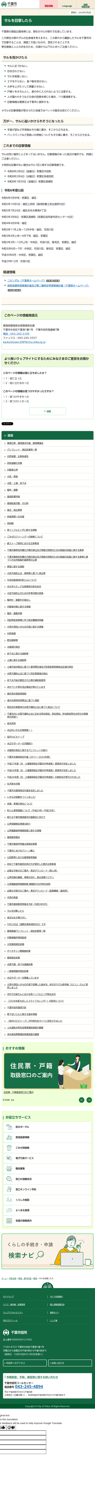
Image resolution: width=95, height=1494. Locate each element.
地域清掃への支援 (15, 516)
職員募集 (20, 1168)
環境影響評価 (13, 497)
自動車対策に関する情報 (19, 607)
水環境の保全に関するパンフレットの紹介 (27, 750)
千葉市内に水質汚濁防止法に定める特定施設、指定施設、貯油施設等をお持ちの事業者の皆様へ (47, 715)
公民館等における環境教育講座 (22, 857)
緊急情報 (49, 6)
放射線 (10, 523)
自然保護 (11, 633)
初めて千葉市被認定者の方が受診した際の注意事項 (31, 864)
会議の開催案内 (24, 1220)
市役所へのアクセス (15, 1363)
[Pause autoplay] (6, 1100)
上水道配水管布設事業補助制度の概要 (25, 1028)
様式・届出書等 (14, 510)
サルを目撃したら (15, 911)
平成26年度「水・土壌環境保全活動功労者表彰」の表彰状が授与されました (43, 777)
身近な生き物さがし (16, 917)
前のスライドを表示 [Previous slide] (81, 1100)
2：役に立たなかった (17, 383)
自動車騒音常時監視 (16, 937)
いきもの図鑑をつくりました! (21, 797)
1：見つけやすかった (17, 397)
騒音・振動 (12, 490)
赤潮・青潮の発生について (20, 804)
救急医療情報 (22, 1137)
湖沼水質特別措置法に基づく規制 (23, 700)
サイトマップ (8, 1297)
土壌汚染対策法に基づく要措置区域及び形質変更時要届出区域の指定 (40, 667)
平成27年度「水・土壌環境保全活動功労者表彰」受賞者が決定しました (41, 764)
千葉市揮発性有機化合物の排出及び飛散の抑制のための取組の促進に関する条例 (45, 550)
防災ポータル (22, 1127)
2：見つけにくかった (17, 401)
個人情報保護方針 (57, 1304)
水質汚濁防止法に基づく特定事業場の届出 (27, 673)
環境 (10, 435)
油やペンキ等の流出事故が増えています (26, 687)
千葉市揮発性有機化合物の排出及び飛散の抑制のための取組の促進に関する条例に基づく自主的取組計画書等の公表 (47, 558)
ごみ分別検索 (22, 1148)
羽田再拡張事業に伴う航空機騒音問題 (25, 620)
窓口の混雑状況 (24, 1179)
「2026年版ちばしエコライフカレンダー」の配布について (35, 1001)
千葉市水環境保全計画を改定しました (25, 790)
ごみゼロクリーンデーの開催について (25, 537)
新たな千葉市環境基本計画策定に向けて (26, 817)
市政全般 (12, 1278)
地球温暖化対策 (14, 463)
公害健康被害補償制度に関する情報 (24, 830)
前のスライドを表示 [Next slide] (89, 1100)
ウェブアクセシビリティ (13, 1313)
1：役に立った (14, 378)
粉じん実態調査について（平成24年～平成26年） (31, 810)
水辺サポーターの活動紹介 (20, 743)
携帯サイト (54, 1313)
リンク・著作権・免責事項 (14, 1304)
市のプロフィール (10, 1320)
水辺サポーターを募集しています (23, 978)
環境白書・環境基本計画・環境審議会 (25, 443)
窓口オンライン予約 (26, 1189)
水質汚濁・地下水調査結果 (20, 964)
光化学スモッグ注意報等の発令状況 (24, 586)
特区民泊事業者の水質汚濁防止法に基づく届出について (33, 707)
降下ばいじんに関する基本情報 (22, 1014)
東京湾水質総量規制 (16, 694)
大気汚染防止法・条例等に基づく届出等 (26, 573)
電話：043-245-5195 (16, 334)
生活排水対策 (13, 784)
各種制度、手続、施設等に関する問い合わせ (32, 1377)
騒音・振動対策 (14, 613)
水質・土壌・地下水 (16, 483)
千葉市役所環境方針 (16, 1007)
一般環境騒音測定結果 (17, 971)
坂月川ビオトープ (15, 737)
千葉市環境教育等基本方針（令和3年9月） (27, 904)
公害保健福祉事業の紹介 (19, 824)
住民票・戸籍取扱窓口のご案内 (18, 1092)
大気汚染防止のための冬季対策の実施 (25, 593)
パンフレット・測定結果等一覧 (22, 450)
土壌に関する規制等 (16, 660)
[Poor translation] (11, 1427)
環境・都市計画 (25, 1278)
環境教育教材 (13, 837)
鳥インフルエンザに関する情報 (22, 530)
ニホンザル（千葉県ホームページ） (33, 280)
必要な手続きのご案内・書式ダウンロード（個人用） (32, 871)
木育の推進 (12, 897)
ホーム (4, 1278)
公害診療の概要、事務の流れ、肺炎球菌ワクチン (30, 877)
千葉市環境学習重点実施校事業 (22, 844)
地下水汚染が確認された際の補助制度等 (26, 680)
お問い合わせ (57, 1363)
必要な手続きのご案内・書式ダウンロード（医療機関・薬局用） (38, 891)
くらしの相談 (22, 1200)
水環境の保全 (13, 647)
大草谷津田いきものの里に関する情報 (25, 627)
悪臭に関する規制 (15, 566)
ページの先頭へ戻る (47, 1286)
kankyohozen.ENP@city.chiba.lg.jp (24, 342)
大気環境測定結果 (15, 944)
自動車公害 (12, 470)
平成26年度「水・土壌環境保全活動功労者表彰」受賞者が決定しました (41, 770)
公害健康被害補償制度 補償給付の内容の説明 (28, 884)
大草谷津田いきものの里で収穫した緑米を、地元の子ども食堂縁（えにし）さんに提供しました (47, 986)
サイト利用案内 (56, 1297)
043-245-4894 (29, 1386)
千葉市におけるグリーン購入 (21, 851)
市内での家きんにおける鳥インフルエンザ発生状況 (31, 994)
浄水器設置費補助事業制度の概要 (23, 1034)
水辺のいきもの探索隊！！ (20, 730)
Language (67, 6)
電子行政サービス (25, 1158)
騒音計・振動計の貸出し (19, 600)
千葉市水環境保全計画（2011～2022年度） (29, 757)
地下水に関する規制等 (17, 654)
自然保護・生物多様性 (17, 456)
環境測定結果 (13, 958)
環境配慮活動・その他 (17, 503)
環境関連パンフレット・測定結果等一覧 (26, 931)
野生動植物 (12, 640)
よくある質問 (22, 1210)
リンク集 (53, 1320)
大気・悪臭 (12, 476)
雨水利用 (11, 723)
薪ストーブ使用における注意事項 (23, 543)
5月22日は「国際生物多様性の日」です (26, 924)
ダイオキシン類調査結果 (18, 951)
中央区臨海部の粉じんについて (22, 580)
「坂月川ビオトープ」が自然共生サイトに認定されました (34, 1021)
